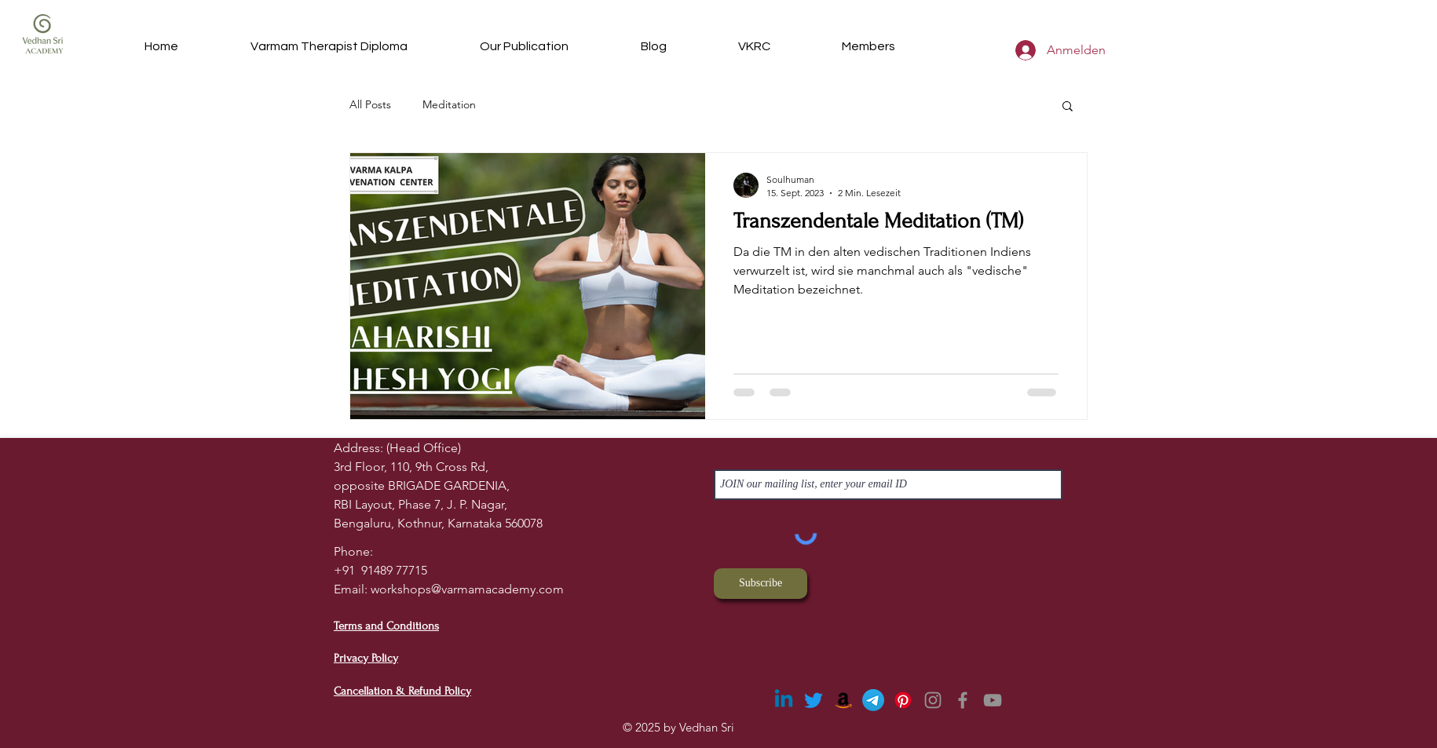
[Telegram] (873, 700)
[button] (754, 46)
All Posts (370, 104)
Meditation (449, 104)
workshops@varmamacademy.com (467, 589)
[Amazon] (843, 700)
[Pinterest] (903, 700)
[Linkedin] (784, 700)
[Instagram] (933, 700)
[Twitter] (814, 700)
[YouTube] (993, 700)
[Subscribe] (760, 583)
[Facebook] (963, 700)
